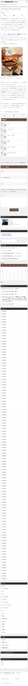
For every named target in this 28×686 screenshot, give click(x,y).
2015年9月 (4, 575)
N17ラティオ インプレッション (8, 288)
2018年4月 (4, 491)
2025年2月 (4, 335)
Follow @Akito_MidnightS (6, 233)
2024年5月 (4, 354)
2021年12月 (4, 409)
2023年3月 (4, 376)
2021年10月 (4, 414)
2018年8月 (4, 480)
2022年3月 (4, 403)
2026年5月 (4, 311)
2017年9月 (4, 510)
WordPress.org (5, 647)
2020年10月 (4, 444)
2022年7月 (4, 393)
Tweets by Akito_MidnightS (7, 235)
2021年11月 (4, 412)
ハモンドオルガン (5, 607)
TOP (8, 672)
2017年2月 (4, 529)
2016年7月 (4, 548)
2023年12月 (4, 360)
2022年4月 (4, 401)
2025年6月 (4, 330)
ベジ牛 (8, 123)
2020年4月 (4, 461)
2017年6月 (4, 518)
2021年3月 (4, 431)
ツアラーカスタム (5, 602)
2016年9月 (4, 543)
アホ (3, 591)
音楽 (3, 626)
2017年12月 (4, 502)
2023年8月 (4, 365)
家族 (3, 615)
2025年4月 (4, 332)
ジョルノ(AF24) (5, 596)
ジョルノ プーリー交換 (6, 250)
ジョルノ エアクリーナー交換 (7, 291)
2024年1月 (4, 357)
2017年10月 (4, 507)
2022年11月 (4, 382)
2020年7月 (4, 453)
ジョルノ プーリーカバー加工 (7, 303)
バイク (3, 613)
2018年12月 (4, 469)
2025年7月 (4, 327)
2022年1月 (4, 406)
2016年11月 (4, 537)
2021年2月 (4, 433)
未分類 (3, 621)
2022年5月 (4, 398)
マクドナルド (16, 111)
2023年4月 (4, 373)
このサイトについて (4, 678)
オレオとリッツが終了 (11, 135)
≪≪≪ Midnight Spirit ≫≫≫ (9, 2)
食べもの (3, 13)
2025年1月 (4, 338)
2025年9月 (4, 324)
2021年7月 (4, 423)
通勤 (3, 624)
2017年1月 (4, 532)
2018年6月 (4, 485)
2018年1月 (4, 499)
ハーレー (4, 610)
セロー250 (4, 599)
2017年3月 (4, 526)
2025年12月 (4, 322)
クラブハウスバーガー (8, 111)
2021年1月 (4, 436)
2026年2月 (4, 316)
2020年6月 (4, 455)
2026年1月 (4, 319)
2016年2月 (4, 562)
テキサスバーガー (10, 129)
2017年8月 (4, 513)
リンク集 (16, 678)
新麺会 (8, 141)
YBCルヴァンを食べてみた (11, 152)
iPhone (3, 585)
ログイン (4, 639)
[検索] (10, 241)
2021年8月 (4, 420)
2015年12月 (4, 567)
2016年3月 (4, 559)
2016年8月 (4, 545)
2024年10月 (4, 346)
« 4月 (2, 281)
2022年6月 (4, 395)
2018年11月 (4, 472)
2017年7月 (4, 515)
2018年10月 (4, 474)
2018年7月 (4, 483)
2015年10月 (4, 573)
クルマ (3, 594)
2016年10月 (4, 540)
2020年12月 (4, 439)
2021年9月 (4, 417)
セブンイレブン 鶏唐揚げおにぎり (20, 162)
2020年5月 (4, 458)
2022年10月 (4, 384)
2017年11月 (4, 504)
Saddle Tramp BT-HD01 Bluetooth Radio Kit (10, 258)
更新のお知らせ (5, 618)
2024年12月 (4, 341)
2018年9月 (4, 477)
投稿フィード (4, 642)
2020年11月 (4, 442)
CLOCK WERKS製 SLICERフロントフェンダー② (11, 253)
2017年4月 (4, 524)
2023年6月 (4, 368)
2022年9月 (4, 387)
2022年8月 (4, 390)
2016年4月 (4, 556)
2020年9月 (4, 447)
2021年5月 (4, 428)
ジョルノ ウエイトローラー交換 (8, 247)
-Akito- (16, 288)
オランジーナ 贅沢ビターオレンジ (7, 162)
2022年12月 (4, 379)
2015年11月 (4, 570)
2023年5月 (4, 371)
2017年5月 (4, 521)
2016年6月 (4, 551)
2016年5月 (4, 554)
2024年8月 (4, 352)
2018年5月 (4, 488)
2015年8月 (4, 578)
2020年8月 (4, 450)
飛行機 (3, 629)
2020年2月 (4, 466)
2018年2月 (4, 496)
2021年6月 (4, 425)
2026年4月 (4, 313)
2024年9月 (4, 349)
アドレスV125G (5, 588)
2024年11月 (4, 343)
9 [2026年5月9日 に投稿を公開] (21, 270)
